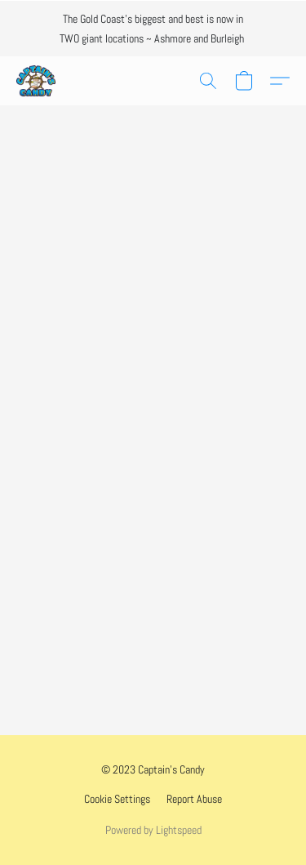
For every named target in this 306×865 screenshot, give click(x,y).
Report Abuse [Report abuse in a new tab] (194, 798)
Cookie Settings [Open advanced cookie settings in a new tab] (117, 798)
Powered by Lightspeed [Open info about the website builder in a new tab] (153, 830)
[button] (36, 80)
